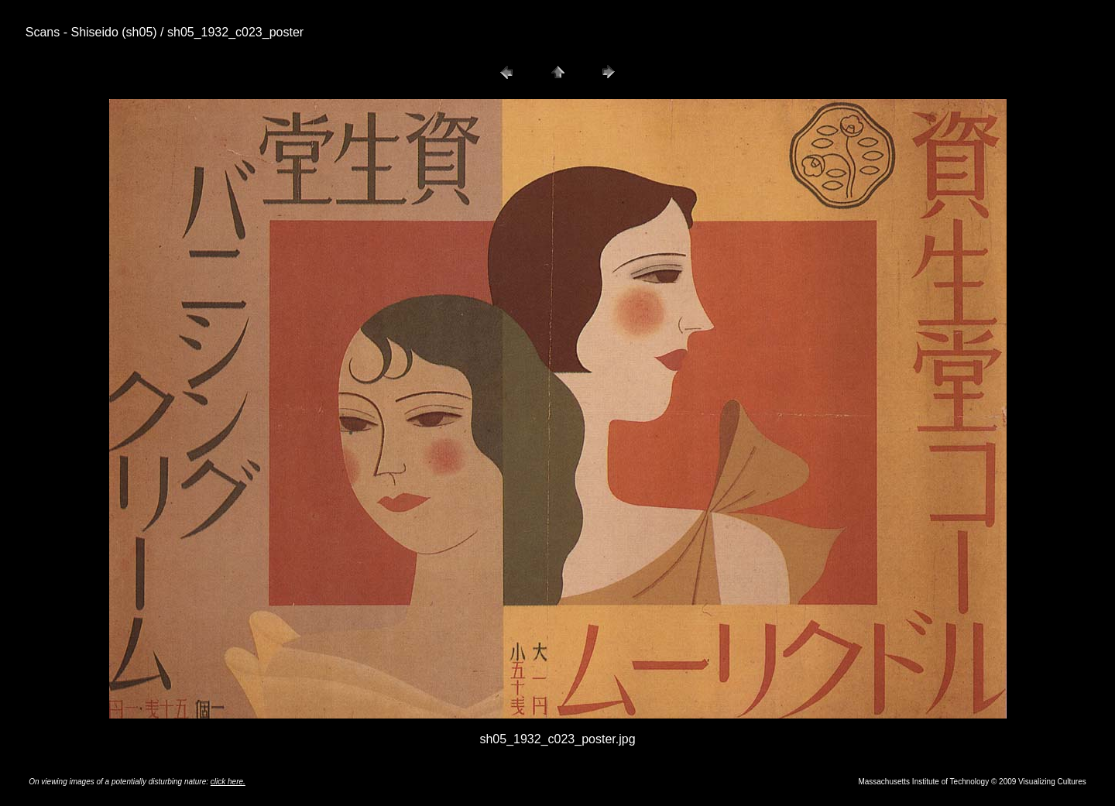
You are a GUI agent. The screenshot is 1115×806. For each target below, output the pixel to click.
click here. (228, 781)
